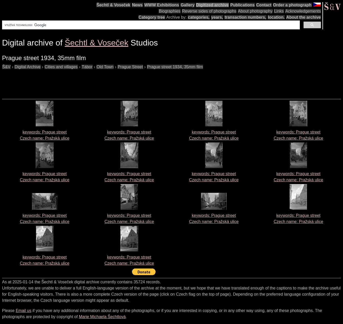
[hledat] (150, 25)
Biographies (170, 11)
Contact (263, 5)
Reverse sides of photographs (209, 11)
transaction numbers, (245, 17)
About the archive (303, 17)
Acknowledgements (303, 11)
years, (217, 17)
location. (276, 17)
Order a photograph (292, 5)
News (137, 5)
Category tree (152, 17)
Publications (242, 5)
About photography (255, 11)
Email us (23, 310)
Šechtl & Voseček (113, 5)
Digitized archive (212, 5)
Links (278, 11)
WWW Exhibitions (161, 5)
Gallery (187, 5)
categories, (198, 17)
